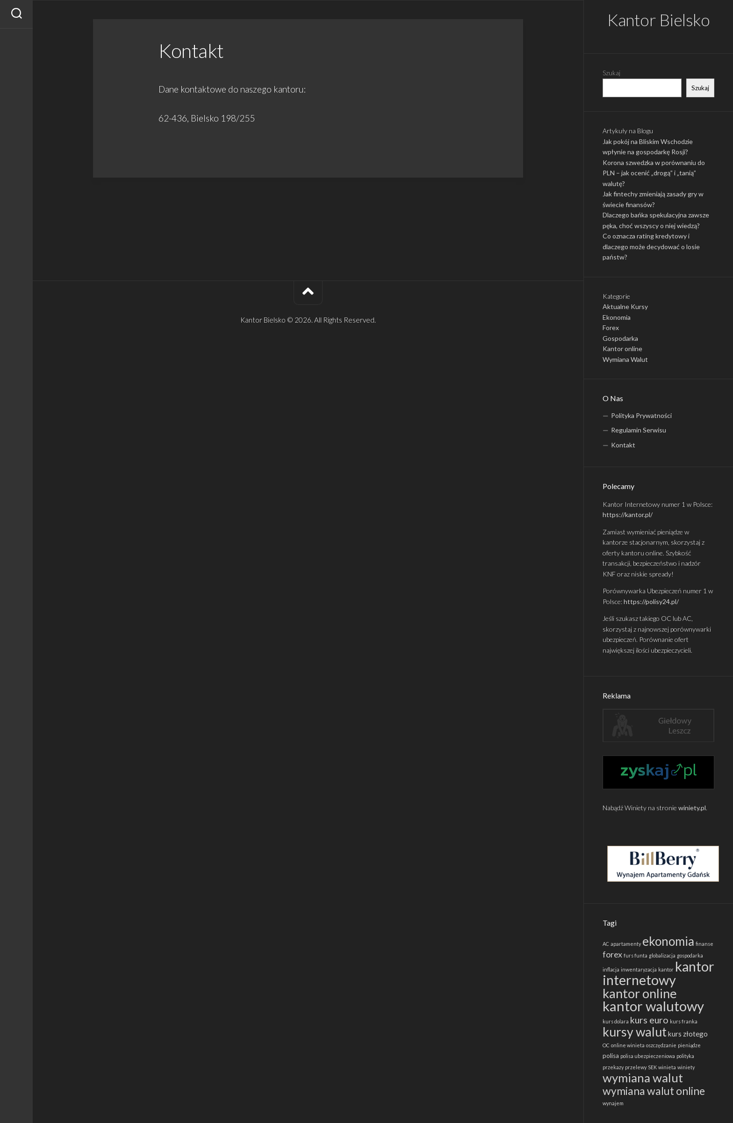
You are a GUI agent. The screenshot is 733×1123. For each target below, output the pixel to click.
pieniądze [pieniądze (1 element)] (689, 1045)
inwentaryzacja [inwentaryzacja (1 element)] (639, 969)
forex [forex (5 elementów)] (612, 954)
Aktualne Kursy (625, 306)
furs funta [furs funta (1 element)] (635, 955)
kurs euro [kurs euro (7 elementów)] (649, 1019)
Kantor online (622, 349)
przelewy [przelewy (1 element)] (636, 1067)
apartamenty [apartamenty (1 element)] (626, 944)
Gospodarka (620, 338)
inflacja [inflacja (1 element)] (611, 969)
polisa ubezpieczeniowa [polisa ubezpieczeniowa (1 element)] (647, 1056)
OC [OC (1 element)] (606, 1045)
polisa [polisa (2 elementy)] (611, 1055)
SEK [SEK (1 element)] (652, 1067)
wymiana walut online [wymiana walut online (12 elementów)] (654, 1090)
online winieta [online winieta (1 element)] (628, 1045)
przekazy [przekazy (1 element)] (613, 1067)
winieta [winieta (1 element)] (667, 1067)
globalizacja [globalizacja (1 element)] (662, 955)
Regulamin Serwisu (638, 430)
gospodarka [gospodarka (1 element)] (690, 955)
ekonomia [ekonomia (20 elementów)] (668, 941)
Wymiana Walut (625, 359)
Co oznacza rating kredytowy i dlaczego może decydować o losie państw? (651, 246)
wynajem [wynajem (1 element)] (613, 1103)
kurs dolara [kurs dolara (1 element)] (616, 1021)
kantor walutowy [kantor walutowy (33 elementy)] (653, 1006)
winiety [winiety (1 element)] (686, 1067)
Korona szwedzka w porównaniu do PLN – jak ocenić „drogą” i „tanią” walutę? (654, 172)
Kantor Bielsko (658, 19)
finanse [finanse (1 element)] (704, 944)
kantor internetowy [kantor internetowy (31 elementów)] (658, 973)
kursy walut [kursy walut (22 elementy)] (635, 1031)
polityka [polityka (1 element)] (685, 1056)
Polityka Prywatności (641, 415)
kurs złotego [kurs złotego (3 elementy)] (688, 1033)
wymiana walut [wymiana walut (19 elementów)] (643, 1077)
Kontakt (623, 445)
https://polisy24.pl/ (651, 601)
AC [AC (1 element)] (606, 944)
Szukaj (611, 73)
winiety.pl (692, 808)
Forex (611, 327)
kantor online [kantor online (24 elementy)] (640, 993)
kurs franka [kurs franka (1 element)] (683, 1021)
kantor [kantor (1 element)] (666, 969)
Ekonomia (617, 317)
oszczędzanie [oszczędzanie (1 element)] (661, 1045)
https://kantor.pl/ (628, 514)
